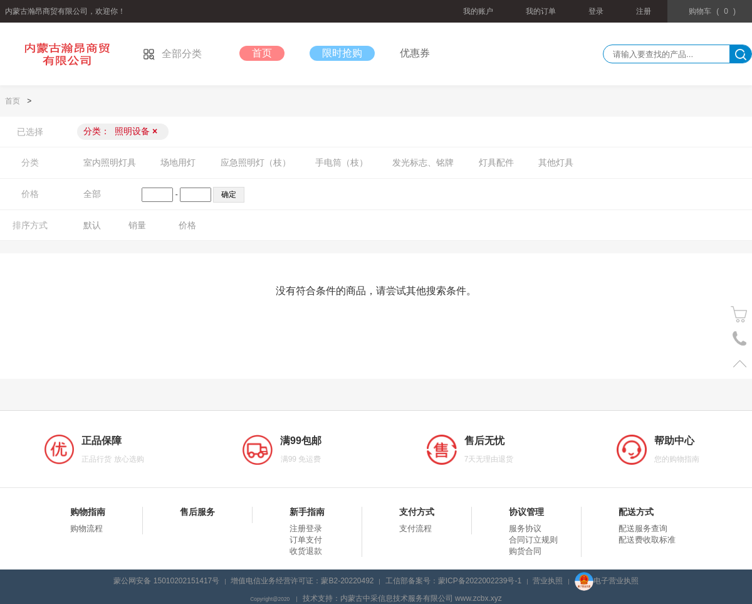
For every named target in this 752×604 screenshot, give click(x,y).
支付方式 (416, 512)
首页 (262, 53)
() (712, 11)
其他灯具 (555, 162)
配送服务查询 (643, 528)
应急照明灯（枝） (256, 162)
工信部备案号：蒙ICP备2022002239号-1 (453, 580)
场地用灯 (178, 162)
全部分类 (172, 53)
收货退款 (306, 551)
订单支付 (306, 539)
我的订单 (541, 11)
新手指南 (307, 512)
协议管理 (526, 512)
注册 (643, 11)
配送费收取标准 (647, 539)
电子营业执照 (607, 580)
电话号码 (740, 339)
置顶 (740, 363)
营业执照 (548, 580)
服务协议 (525, 528)
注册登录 (306, 528)
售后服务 (197, 512)
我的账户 (478, 11)
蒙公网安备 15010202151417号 (166, 580)
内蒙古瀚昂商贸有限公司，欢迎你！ (65, 11)
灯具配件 (496, 162)
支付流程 (415, 528)
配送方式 (636, 512)
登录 (595, 11)
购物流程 (86, 528)
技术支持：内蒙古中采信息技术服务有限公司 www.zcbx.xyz (402, 598)
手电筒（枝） (341, 162)
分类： (120, 131)
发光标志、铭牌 (423, 162)
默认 (92, 225)
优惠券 (415, 53)
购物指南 (87, 512)
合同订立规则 (533, 539)
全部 (92, 194)
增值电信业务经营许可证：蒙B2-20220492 (302, 580)
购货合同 (525, 551)
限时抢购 (342, 53)
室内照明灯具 (109, 162)
